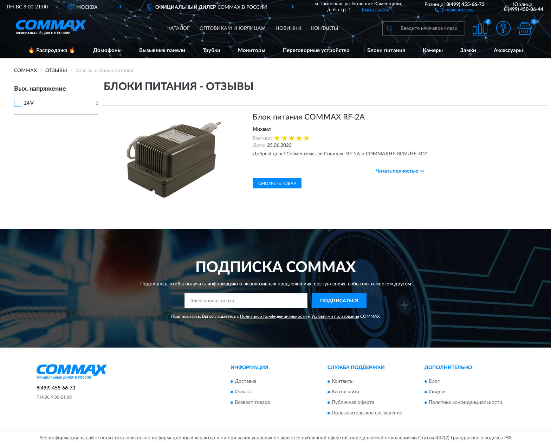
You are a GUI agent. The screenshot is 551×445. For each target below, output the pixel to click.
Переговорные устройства (316, 50)
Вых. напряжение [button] (40, 89)
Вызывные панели (162, 50)
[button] (454, 9)
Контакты (324, 28)
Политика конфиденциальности (465, 402)
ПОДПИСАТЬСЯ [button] (339, 300)
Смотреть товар (277, 183)
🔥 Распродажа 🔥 (52, 50)
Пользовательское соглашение (367, 413)
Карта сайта (345, 391)
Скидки (437, 391)
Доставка (245, 381)
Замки (468, 50)
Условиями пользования (335, 316)
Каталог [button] (178, 28)
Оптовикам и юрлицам (233, 28)
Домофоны (107, 50)
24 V (29, 103)
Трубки (211, 50)
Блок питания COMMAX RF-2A (309, 117)
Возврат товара (252, 402)
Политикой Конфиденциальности (273, 316)
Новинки (288, 28)
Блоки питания (386, 50)
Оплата (243, 391)
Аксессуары (508, 50)
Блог (434, 381)
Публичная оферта (353, 402)
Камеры (433, 50)
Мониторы (251, 50)
